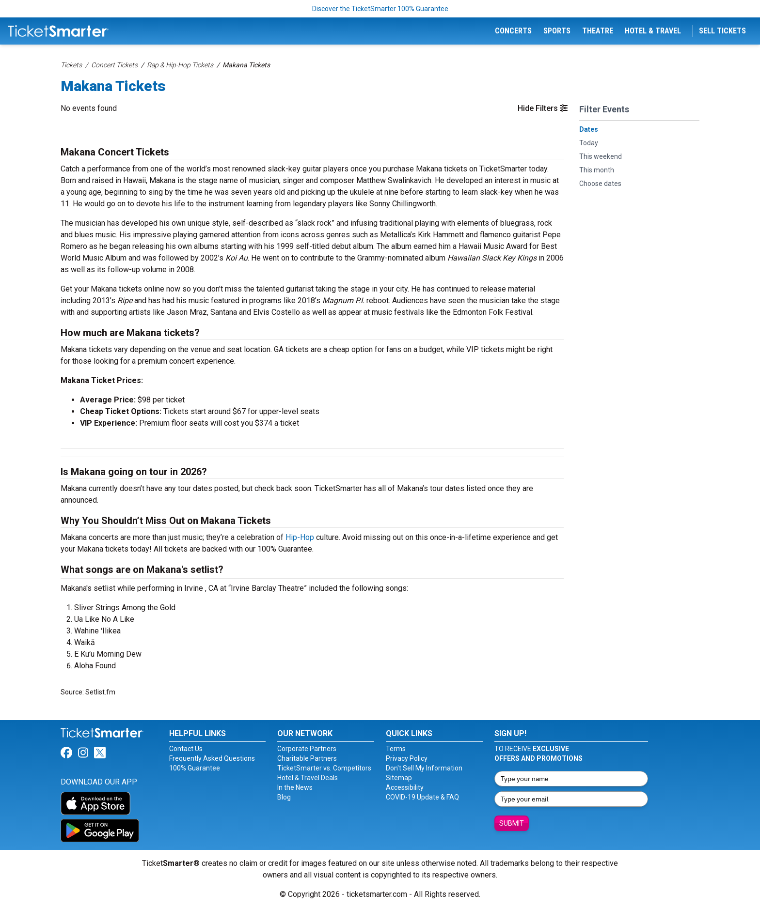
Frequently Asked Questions (212, 758)
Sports (556, 30)
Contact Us (186, 749)
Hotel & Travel (653, 30)
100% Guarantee (194, 768)
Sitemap (399, 778)
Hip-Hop (299, 537)
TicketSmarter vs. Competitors (324, 768)
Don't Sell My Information (424, 768)
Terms (396, 749)
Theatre (597, 30)
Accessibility (405, 787)
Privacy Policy (407, 758)
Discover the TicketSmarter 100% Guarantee (380, 9)
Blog (284, 797)
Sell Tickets (722, 30)
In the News (295, 787)
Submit (511, 823)
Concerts (513, 30)
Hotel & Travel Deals (307, 778)
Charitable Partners (307, 758)
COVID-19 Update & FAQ (422, 797)
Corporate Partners (306, 749)
